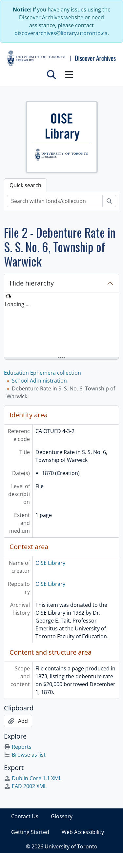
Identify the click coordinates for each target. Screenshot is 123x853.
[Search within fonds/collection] (55, 201)
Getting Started (30, 832)
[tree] (61, 325)
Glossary (61, 816)
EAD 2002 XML (25, 786)
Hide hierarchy (32, 283)
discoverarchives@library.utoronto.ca (61, 33)
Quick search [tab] (25, 185)
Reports (17, 746)
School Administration (39, 380)
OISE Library (50, 562)
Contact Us (24, 816)
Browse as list (25, 754)
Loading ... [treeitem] (17, 304)
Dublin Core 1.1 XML (32, 778)
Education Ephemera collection (42, 372)
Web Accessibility (83, 832)
